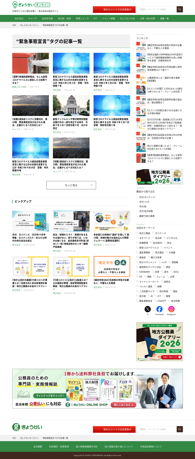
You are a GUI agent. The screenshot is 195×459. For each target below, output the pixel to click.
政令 (166, 271)
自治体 (158, 237)
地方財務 (175, 300)
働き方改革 (156, 257)
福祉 (175, 291)
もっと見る (71, 185)
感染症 (142, 257)
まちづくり (144, 237)
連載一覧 (164, 18)
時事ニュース (82, 18)
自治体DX (157, 242)
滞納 (149, 276)
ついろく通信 (145, 286)
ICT (95, 18)
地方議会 (159, 252)
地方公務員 (144, 233)
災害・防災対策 (147, 18)
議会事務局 (144, 252)
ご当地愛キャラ (147, 291)
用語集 (175, 262)
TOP (14, 25)
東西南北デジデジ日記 (150, 266)
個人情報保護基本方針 (87, 446)
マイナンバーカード (149, 281)
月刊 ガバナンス (147, 197)
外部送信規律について (151, 446)
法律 (157, 271)
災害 (172, 276)
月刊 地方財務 (146, 211)
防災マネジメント (148, 262)
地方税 (142, 296)
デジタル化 (172, 237)
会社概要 (37, 446)
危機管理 (143, 242)
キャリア (32, 18)
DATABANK (144, 271)
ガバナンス (160, 233)
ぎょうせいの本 (127, 18)
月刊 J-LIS (144, 201)
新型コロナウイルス (149, 247)
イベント (168, 247)
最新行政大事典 (147, 215)
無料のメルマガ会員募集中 (117, 9)
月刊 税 (142, 206)
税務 (159, 286)
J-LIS (164, 262)
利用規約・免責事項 (59, 446)
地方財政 (163, 291)
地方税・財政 (64, 18)
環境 (168, 296)
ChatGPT (161, 300)
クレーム (160, 276)
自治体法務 (47, 18)
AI (152, 296)
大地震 (172, 252)
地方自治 (19, 18)
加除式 (167, 281)
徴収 (168, 266)
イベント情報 (108, 18)
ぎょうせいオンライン (29, 25)
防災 (169, 242)
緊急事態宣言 (145, 300)
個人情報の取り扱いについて (119, 446)
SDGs (176, 271)
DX (140, 276)
